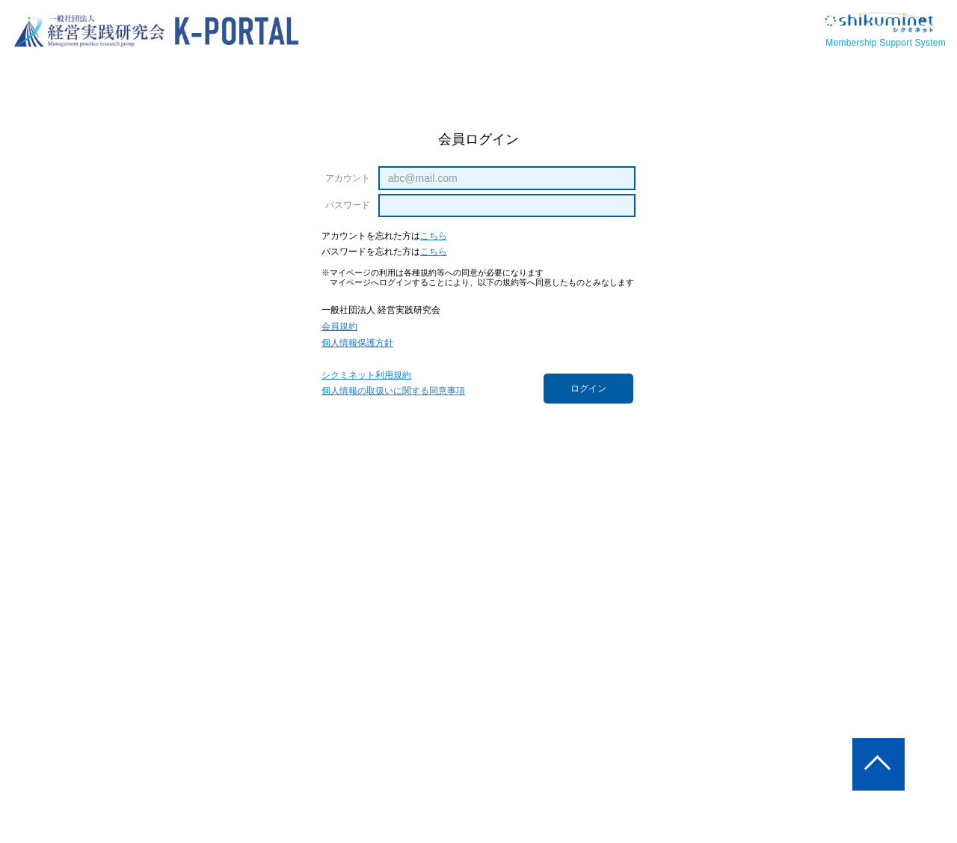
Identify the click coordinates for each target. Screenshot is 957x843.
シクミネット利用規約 (366, 375)
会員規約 (339, 326)
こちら (433, 236)
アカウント (347, 178)
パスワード (347, 205)
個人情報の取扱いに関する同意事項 (393, 391)
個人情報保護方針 (357, 343)
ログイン (588, 388)
